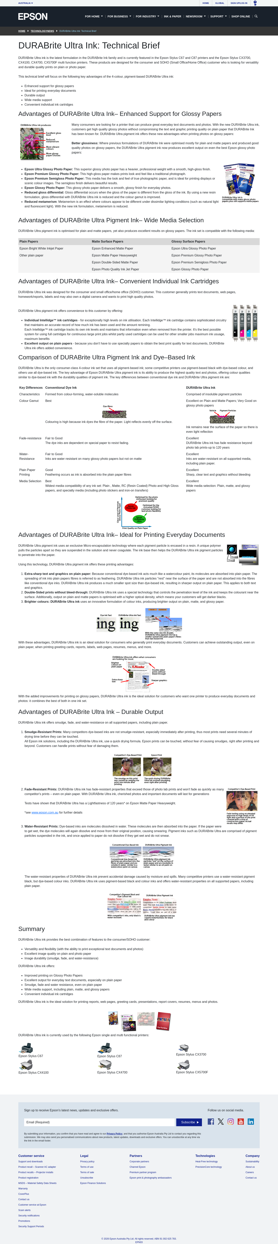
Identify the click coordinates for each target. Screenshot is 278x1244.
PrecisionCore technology (208, 1167)
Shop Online (240, 16)
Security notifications (29, 1215)
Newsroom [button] (194, 16)
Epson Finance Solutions (93, 1183)
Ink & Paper (172, 16)
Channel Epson (138, 1167)
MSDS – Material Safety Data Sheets (37, 1183)
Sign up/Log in (239, 3)
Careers (250, 1172)
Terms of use (87, 1167)
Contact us (23, 1199)
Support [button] (217, 16)
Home (206, 3)
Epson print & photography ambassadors (151, 1177)
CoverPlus (23, 1194)
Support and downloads (30, 1161)
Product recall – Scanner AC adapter (37, 1167)
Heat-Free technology (206, 1161)
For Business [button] (118, 16)
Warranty (23, 1188)
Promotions (24, 1221)
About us (250, 1167)
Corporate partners (139, 1161)
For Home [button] (92, 16)
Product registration (28, 1177)
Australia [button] (24, 3)
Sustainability (252, 1161)
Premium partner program (143, 1172)
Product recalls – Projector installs (35, 1172)
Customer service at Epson (32, 1204)
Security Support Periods (31, 1226)
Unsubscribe (86, 1177)
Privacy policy (87, 1161)
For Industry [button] (146, 16)
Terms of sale (87, 1172)
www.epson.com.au (44, 812)
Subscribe (188, 1122)
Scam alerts (24, 1210)
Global (219, 3)
